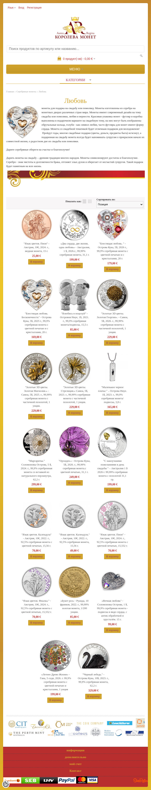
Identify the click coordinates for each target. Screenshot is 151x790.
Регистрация (34, 7)
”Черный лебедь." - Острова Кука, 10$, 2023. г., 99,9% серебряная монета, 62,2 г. (93, 680)
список (84, 201)
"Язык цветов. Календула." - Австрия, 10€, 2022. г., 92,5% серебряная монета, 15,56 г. (74, 540)
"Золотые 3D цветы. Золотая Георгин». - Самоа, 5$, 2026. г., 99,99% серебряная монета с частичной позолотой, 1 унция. (112, 323)
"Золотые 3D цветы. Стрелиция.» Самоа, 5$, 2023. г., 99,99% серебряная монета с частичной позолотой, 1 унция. (74, 395)
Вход (21, 7)
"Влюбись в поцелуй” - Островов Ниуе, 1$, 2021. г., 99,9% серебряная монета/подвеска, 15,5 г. (74, 319)
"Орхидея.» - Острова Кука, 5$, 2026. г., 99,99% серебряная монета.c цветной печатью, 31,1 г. (74, 466)
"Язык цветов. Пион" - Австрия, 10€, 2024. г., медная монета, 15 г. (36, 247)
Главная (10, 91)
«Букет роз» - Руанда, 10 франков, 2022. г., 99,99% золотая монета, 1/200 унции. (74, 606)
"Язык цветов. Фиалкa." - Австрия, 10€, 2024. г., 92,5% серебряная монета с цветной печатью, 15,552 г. (36, 606)
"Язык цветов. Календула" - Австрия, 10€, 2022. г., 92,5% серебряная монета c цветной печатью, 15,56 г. (36, 540)
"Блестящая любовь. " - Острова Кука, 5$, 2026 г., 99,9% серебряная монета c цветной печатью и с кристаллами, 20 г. (112, 251)
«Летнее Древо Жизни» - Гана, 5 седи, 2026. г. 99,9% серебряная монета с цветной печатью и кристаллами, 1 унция (55, 682)
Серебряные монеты (26, 91)
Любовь (42, 91)
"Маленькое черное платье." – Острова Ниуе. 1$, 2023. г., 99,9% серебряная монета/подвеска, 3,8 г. (112, 395)
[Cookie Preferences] (6, 784)
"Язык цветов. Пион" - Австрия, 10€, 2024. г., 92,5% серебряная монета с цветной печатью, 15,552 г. (112, 540)
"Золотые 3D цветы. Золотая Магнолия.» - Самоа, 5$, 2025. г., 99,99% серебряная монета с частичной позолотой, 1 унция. (36, 396)
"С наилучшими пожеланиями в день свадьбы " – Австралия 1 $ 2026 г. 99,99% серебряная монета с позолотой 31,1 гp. (112, 470)
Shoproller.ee (140, 780)
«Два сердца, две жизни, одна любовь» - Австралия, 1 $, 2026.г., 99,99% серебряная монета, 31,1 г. (74, 249)
